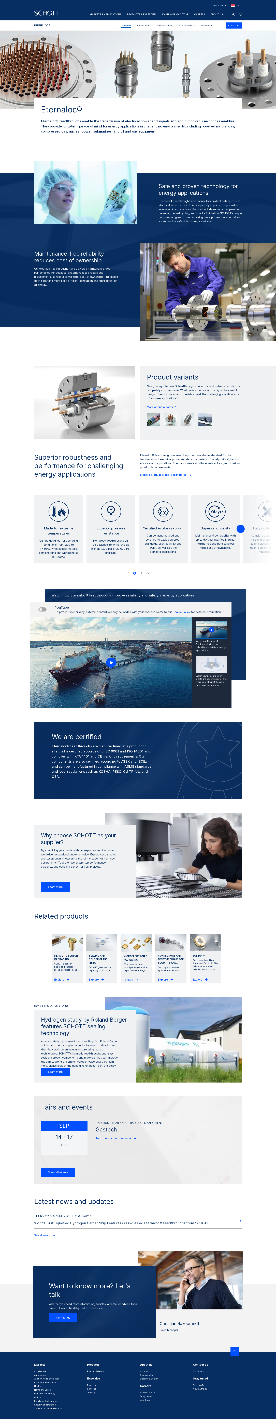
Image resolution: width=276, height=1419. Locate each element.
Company (145, 1371)
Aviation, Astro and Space (47, 1378)
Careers (199, 14)
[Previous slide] (128, 573)
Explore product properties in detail (166, 474)
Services (91, 1389)
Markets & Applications (105, 14)
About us (217, 14)
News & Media (218, 5)
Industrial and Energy (44, 1393)
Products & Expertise (141, 14)
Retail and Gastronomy (45, 1401)
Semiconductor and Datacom (48, 1408)
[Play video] (111, 662)
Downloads (206, 25)
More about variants (162, 407)
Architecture (40, 1371)
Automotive (40, 1375)
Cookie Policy (181, 612)
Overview (126, 25)
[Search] (233, 14)
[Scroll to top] (234, 1351)
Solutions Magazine (174, 14)
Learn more (55, 887)
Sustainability (146, 1375)
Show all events (58, 1172)
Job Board (145, 1400)
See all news (45, 1235)
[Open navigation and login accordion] (240, 14)
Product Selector (95, 1371)
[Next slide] (148, 573)
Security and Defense (45, 1404)
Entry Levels (146, 1396)
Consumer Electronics (45, 1382)
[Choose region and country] (235, 6)
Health (37, 1386)
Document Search (149, 1378)
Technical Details (164, 25)
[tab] (135, 573)
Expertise (92, 1385)
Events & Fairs (200, 1385)
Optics (37, 1397)
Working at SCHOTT (149, 1392)
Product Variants (187, 25)
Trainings (91, 1392)
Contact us (234, 25)
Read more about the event (116, 1138)
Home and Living (42, 1390)
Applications (143, 25)
